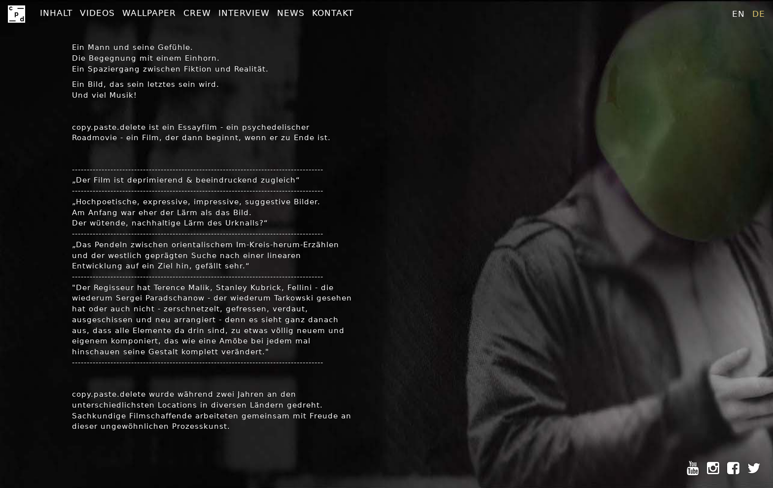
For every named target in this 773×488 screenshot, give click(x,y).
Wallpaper (149, 13)
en (738, 14)
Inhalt (56, 13)
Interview (244, 13)
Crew (197, 13)
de (758, 14)
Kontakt (332, 13)
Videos (97, 13)
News (291, 13)
